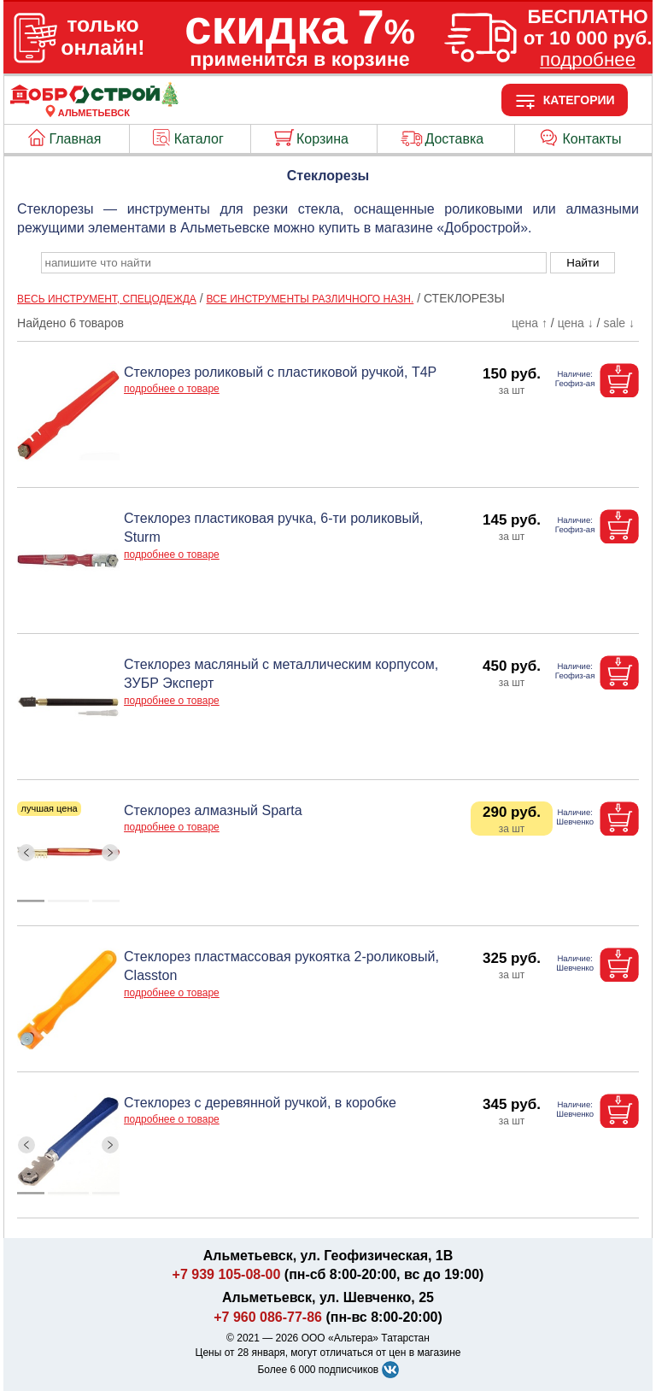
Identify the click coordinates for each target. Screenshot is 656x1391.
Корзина (322, 139)
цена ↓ (576, 323)
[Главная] (94, 102)
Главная (76, 139)
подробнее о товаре (172, 389)
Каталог (199, 139)
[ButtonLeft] (27, 852)
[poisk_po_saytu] (294, 262)
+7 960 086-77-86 (268, 1317)
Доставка (454, 139)
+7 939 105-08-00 (227, 1274)
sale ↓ (619, 323)
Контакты (592, 139)
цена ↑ (530, 323)
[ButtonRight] (111, 852)
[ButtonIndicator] (68, 897)
